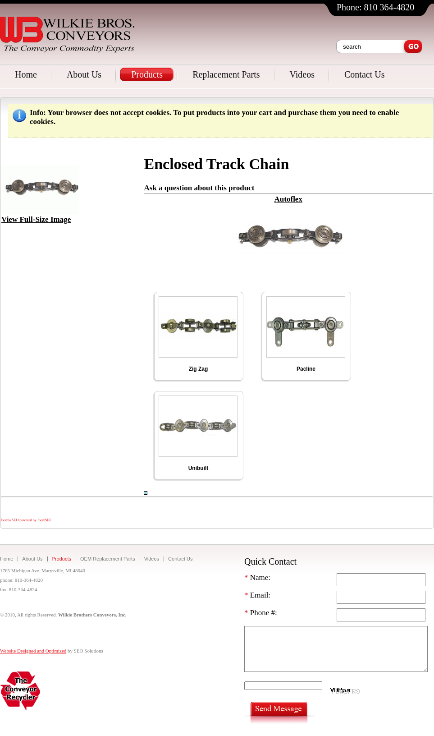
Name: (257, 577)
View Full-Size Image (40, 216)
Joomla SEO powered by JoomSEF (25, 520)
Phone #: (260, 612)
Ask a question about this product (199, 188)
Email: (257, 595)
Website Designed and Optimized (33, 650)
